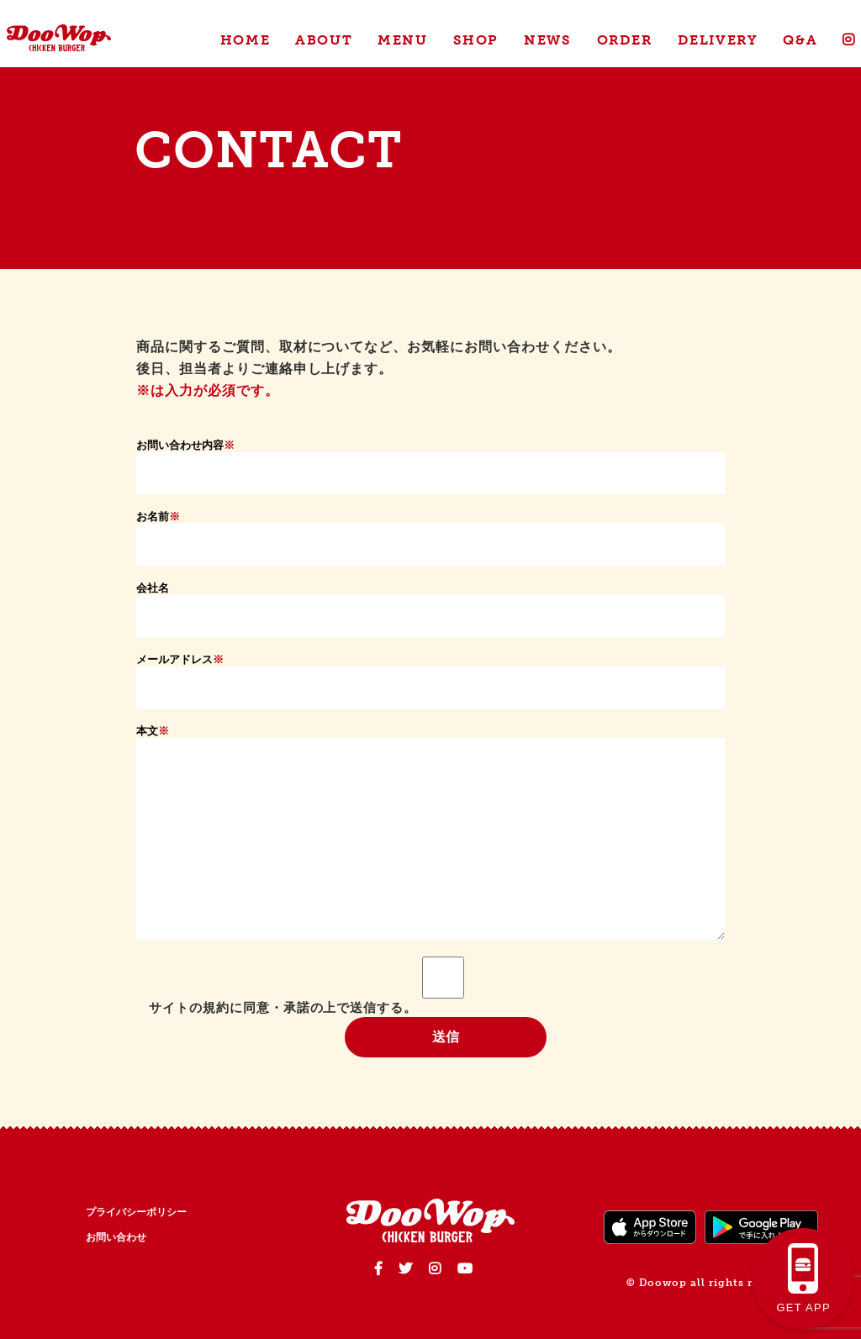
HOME (245, 40)
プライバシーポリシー (136, 1212)
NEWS (547, 40)
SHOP (476, 40)
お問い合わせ (116, 1237)
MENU (402, 40)
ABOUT (323, 40)
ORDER (624, 40)
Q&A (800, 40)
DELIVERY (718, 40)
